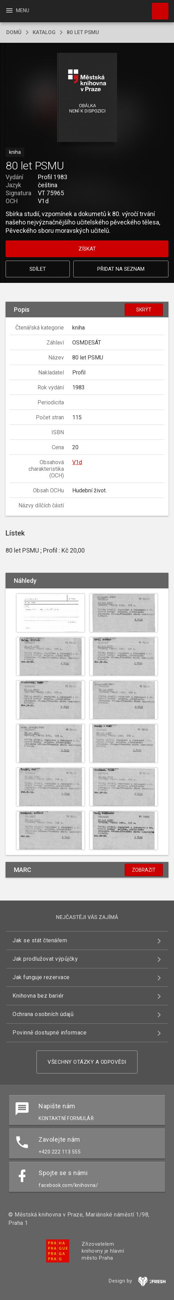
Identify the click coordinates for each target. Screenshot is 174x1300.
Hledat (157, 7)
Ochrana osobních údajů (43, 1014)
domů (14, 32)
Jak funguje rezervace (41, 977)
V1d (77, 462)
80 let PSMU (83, 32)
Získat (87, 249)
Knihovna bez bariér (38, 995)
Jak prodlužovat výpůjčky (45, 959)
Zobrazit (144, 870)
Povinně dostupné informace (49, 1032)
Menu (17, 10)
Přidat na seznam (120, 269)
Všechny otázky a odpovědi (87, 1062)
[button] (87, 98)
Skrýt (143, 309)
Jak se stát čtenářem (40, 940)
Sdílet (38, 269)
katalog (44, 32)
